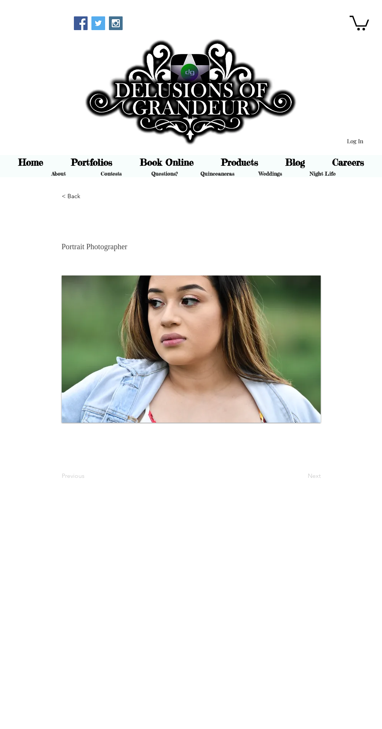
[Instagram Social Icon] (116, 23)
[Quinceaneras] (217, 174)
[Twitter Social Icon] (98, 23)
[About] (58, 174)
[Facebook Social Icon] (81, 23)
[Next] (302, 476)
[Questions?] (164, 174)
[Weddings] (270, 174)
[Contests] (111, 174)
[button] (359, 22)
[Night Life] (322, 174)
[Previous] (87, 476)
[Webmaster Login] (41, 22)
